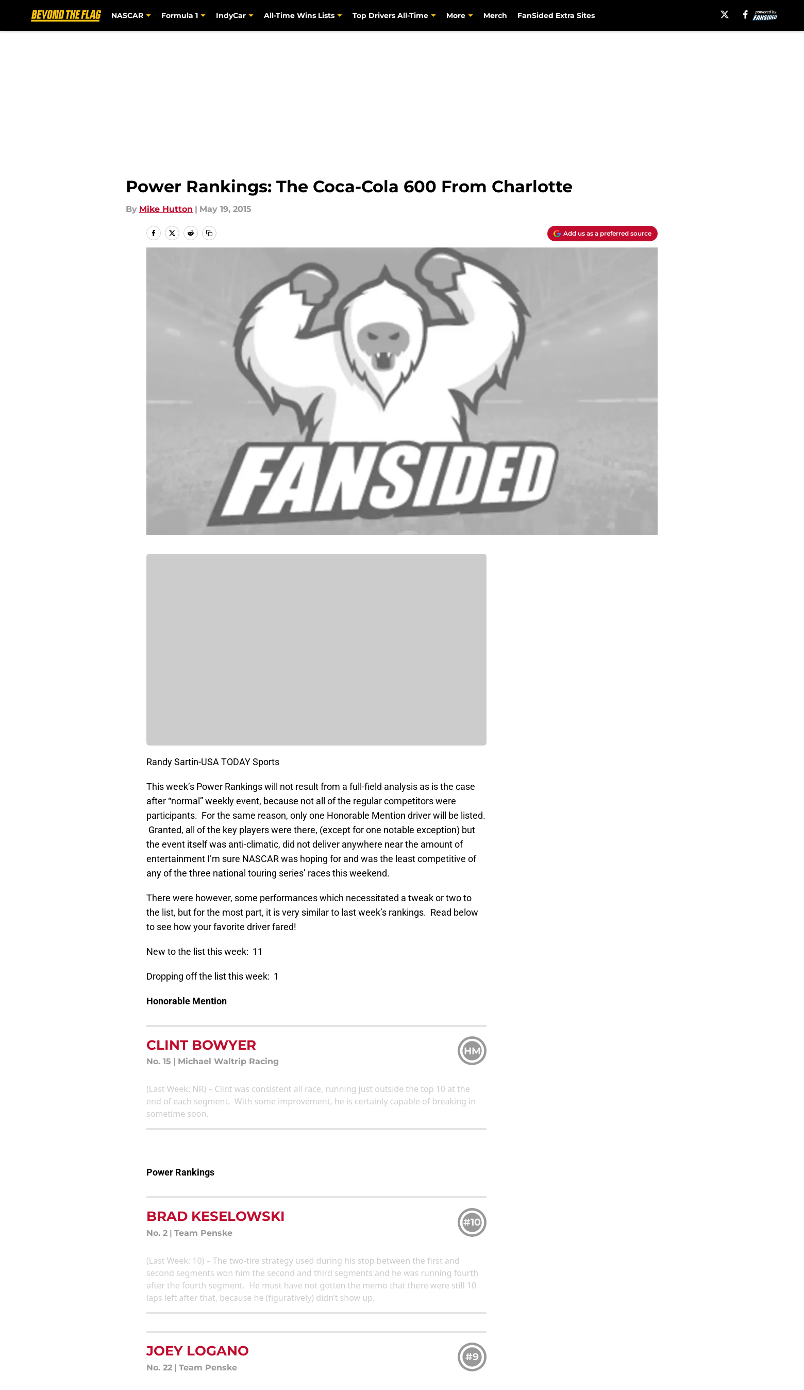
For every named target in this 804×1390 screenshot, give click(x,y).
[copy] (209, 233)
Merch (495, 15)
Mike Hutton (166, 209)
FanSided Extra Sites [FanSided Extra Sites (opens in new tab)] (556, 15)
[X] (725, 14)
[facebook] (745, 14)
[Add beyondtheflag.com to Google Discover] (602, 233)
